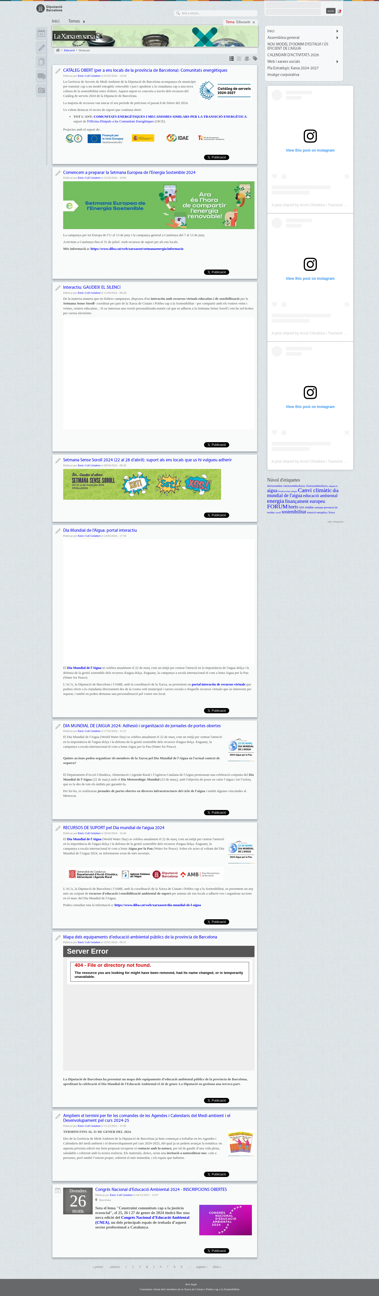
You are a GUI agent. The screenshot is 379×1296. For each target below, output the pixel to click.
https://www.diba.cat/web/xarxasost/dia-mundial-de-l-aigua (157, 905)
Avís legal (191, 1284)
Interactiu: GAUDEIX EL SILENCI (92, 287)
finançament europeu (305, 501)
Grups (247, 59)
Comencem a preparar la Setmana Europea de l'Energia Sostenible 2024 (129, 173)
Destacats (84, 50)
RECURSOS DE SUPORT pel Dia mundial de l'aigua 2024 (113, 828)
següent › (201, 1267)
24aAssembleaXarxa (294, 485)
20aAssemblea (274, 485)
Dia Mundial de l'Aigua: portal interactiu (100, 530)
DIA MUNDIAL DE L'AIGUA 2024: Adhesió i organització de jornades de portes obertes (142, 726)
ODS (301, 507)
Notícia (58, 71)
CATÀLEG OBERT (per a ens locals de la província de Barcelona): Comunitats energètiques (145, 70)
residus (309, 507)
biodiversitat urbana (287, 491)
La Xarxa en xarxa (74, 36)
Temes (74, 21)
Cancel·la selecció (253, 22)
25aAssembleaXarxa (317, 485)
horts (293, 506)
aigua (272, 490)
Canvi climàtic (315, 490)
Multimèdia (41, 90)
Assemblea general (283, 38)
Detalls (232, 59)
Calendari (41, 33)
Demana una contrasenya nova (339, 11)
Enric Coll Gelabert (89, 75)
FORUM (277, 506)
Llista (239, 59)
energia (275, 501)
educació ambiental (320, 495)
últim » (217, 1267)
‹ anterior (114, 1267)
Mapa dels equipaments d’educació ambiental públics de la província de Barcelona (140, 937)
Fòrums (41, 76)
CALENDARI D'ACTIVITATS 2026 (293, 55)
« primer (98, 1267)
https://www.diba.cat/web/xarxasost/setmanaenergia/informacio (137, 249)
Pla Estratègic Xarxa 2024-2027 (293, 68)
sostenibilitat (294, 511)
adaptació (332, 486)
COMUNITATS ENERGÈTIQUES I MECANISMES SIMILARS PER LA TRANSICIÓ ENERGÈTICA (170, 116)
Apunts (41, 47)
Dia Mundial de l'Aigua (84, 839)
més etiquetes (335, 521)
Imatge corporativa (283, 75)
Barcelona (105, 1199)
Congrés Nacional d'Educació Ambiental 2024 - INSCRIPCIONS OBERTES (161, 1189)
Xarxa (331, 512)
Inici (55, 21)
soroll (278, 512)
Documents (41, 62)
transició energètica (317, 512)
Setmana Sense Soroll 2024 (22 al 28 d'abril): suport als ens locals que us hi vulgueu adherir (147, 460)
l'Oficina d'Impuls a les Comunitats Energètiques (120, 121)
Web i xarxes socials (283, 62)
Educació (243, 22)
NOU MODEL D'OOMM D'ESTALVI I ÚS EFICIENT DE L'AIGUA (297, 46)
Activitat (58, 1190)
